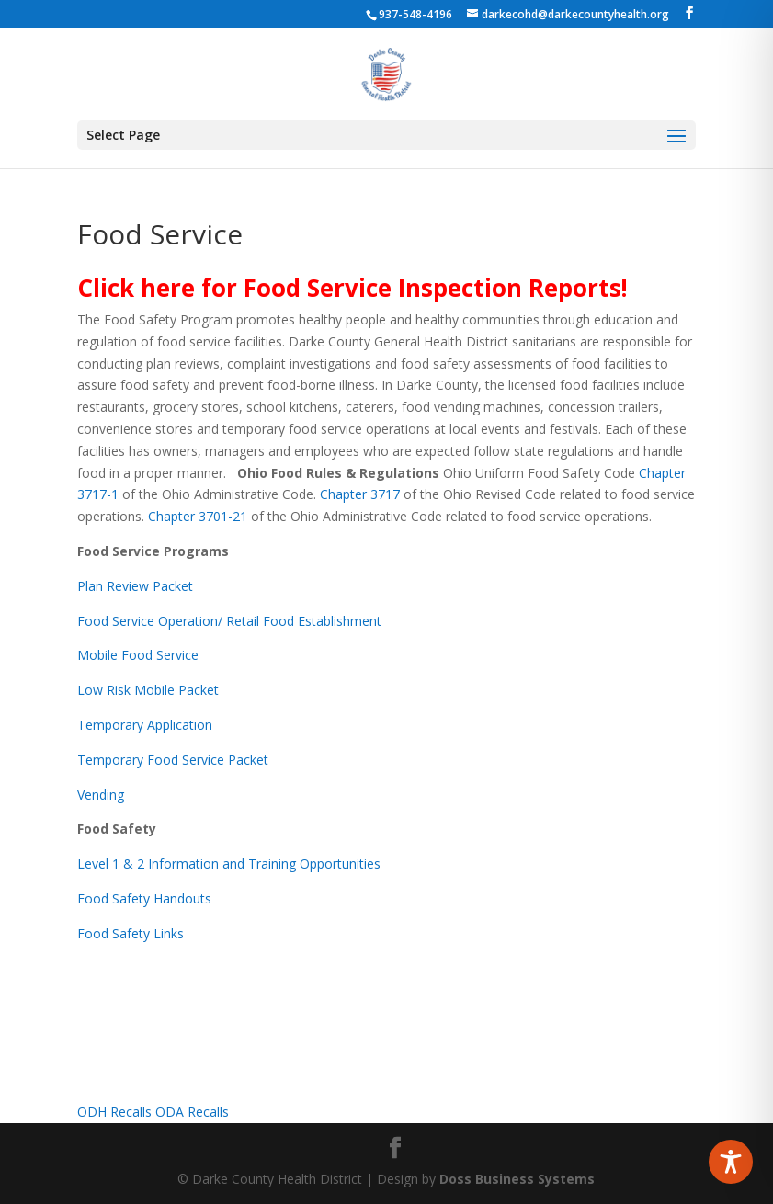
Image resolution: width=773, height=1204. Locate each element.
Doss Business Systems (517, 1178)
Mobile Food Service (138, 655)
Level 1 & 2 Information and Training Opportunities (229, 863)
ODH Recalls (114, 1111)
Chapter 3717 (360, 494)
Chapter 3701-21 (197, 516)
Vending (100, 794)
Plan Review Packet (135, 586)
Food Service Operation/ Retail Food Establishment (229, 621)
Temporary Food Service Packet (172, 759)
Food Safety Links (130, 933)
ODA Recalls (192, 1111)
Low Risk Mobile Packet (148, 690)
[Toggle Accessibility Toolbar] (731, 1162)
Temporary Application (144, 724)
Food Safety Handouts (144, 898)
